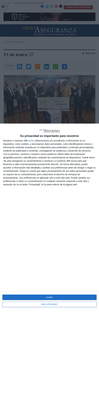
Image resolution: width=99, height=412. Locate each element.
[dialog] (49, 268)
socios (31, 140)
